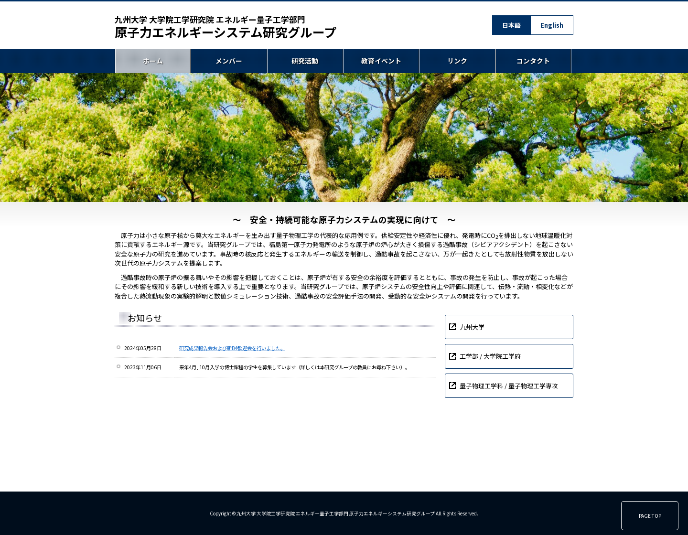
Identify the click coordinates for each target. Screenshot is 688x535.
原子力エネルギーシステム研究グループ (225, 27)
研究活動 (304, 61)
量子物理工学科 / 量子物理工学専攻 (509, 385)
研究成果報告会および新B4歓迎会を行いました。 (232, 348)
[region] (344, 137)
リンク (457, 61)
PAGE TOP (650, 515)
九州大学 (472, 327)
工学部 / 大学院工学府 (490, 356)
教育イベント (381, 61)
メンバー (228, 61)
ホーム (153, 61)
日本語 (511, 25)
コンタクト (533, 61)
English (551, 25)
